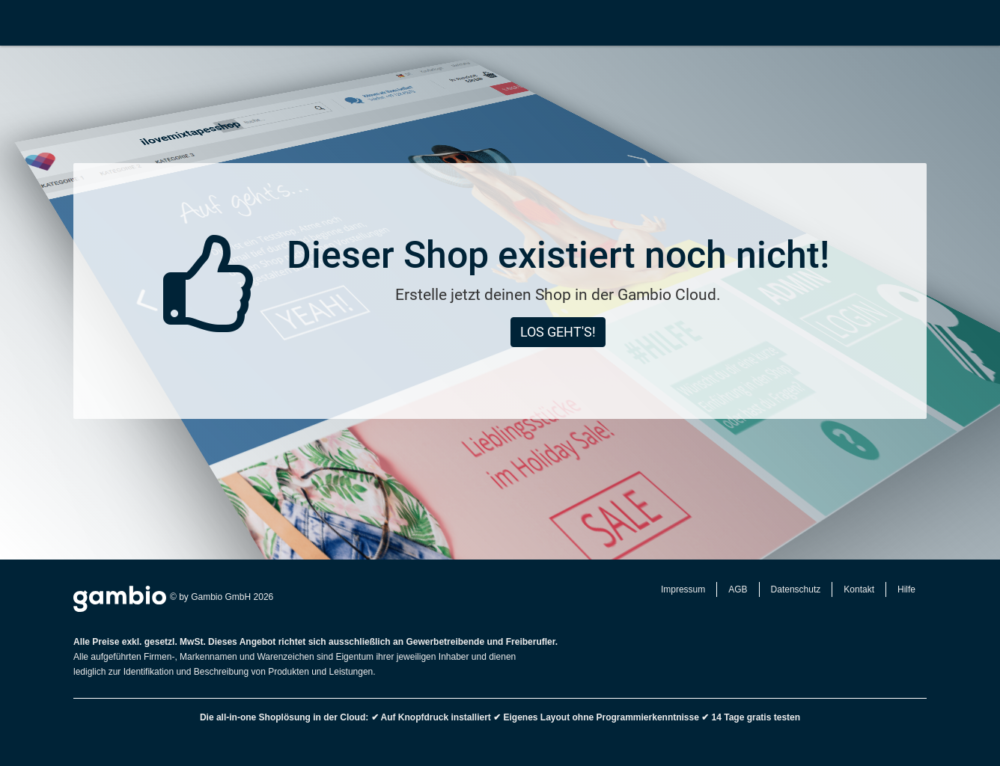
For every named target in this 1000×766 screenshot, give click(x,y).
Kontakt (859, 589)
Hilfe (906, 589)
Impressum (683, 589)
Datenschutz (796, 589)
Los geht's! (558, 332)
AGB (737, 589)
